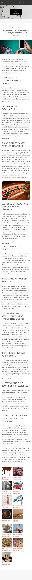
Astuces (16, 35)
